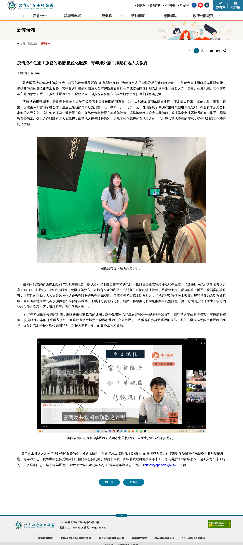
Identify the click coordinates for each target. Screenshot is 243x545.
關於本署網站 (45, 538)
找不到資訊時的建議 (193, 538)
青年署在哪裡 (139, 538)
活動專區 (220, 7)
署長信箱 (155, 5)
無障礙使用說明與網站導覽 (76, 538)
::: (1, 1)
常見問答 (235, 7)
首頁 (22, 43)
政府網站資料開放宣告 (111, 538)
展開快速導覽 (121, 515)
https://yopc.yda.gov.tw (160, 465)
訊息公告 (32, 43)
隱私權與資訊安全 (164, 538)
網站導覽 (170, 5)
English (185, 5)
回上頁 (109, 482)
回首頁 (141, 5)
